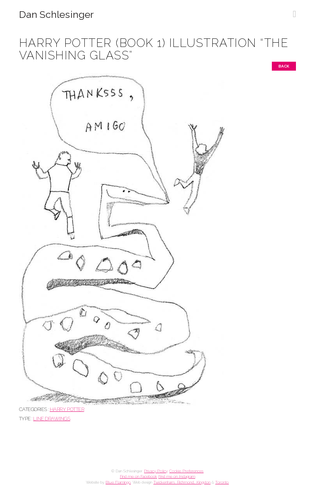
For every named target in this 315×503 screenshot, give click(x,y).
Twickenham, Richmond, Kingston (181, 482)
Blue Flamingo (118, 482)
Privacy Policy (155, 471)
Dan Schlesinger (56, 14)
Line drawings (51, 418)
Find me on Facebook (138, 476)
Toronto (222, 482)
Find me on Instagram (176, 476)
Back (283, 66)
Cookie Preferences (186, 471)
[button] (294, 11)
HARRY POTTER (67, 409)
